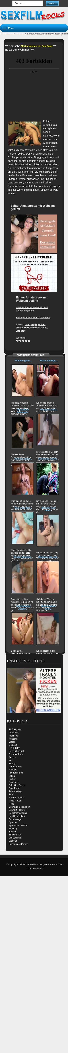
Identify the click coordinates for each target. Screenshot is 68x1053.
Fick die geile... (23, 360)
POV (11, 794)
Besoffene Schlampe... (23, 410)
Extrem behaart (16, 751)
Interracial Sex (16, 773)
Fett (11, 760)
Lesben (12, 779)
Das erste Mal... (23, 507)
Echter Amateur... (23, 557)
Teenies (12, 831)
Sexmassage (15, 819)
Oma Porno (14, 788)
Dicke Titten (14, 748)
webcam (20, 331)
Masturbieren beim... (48, 607)
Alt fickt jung (15, 729)
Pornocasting (15, 791)
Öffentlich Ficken (17, 785)
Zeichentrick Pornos (18, 844)
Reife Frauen (15, 801)
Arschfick (13, 735)
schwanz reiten (38, 327)
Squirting (13, 828)
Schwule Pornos (17, 810)
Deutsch (13, 745)
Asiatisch (13, 739)
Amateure (20, 33)
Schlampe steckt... (48, 458)
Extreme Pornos (16, 754)
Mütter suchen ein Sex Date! (36, 46)
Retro (11, 804)
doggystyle (31, 324)
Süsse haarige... (48, 360)
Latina (12, 776)
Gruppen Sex (15, 766)
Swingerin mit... (48, 409)
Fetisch (12, 757)
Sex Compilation (17, 816)
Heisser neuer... (23, 458)
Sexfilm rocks (6, 33)
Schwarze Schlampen (19, 807)
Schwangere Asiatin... (23, 607)
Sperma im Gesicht (18, 825)
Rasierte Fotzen (16, 797)
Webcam (45, 317)
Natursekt (13, 782)
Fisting (12, 763)
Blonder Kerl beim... (48, 509)
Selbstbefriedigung (18, 813)
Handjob (13, 769)
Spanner (13, 822)
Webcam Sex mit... (48, 557)
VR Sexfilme (15, 838)
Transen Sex (15, 834)
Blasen (12, 742)
